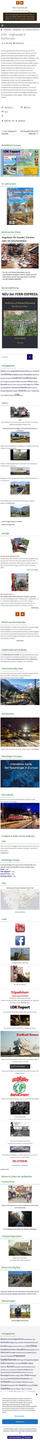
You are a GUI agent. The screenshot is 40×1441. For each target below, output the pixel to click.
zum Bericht (35, 749)
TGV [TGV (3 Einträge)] (25, 1389)
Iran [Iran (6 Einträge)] (16, 1363)
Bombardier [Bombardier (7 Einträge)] (28, 1342)
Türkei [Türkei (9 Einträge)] (2, 395)
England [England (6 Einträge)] (29, 1352)
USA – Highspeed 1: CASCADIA (9, 132)
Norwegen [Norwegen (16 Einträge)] (27, 384)
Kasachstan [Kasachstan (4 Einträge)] (18, 1367)
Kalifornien (7, 121)
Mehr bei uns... (25, 1003)
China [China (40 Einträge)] (8, 374)
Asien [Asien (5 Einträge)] (33, 1339)
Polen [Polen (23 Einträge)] (36, 384)
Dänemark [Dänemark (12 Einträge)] (35, 375)
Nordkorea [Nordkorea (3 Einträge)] (30, 1372)
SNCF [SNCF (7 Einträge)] (17, 1385)
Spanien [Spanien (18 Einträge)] (10, 391)
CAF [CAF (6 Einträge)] (19, 1346)
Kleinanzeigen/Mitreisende (20, 1320)
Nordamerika (16, 29)
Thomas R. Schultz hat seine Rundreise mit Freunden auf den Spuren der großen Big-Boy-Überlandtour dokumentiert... (20, 1293)
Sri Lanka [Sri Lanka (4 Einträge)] (29, 1385)
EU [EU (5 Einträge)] (6, 1356)
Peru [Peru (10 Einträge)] (32, 385)
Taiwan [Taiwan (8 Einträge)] (29, 391)
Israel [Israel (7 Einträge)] (19, 1363)
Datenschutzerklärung (15, 1437)
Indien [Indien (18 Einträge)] (17, 381)
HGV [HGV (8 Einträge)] (2, 381)
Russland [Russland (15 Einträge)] (14, 387)
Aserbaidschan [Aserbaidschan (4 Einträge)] (28, 1339)
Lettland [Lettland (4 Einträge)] (3, 1369)
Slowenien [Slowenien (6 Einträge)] (11, 1385)
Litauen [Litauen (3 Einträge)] (7, 1369)
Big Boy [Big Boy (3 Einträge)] (17, 1342)
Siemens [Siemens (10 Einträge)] (34, 388)
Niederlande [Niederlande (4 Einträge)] (24, 1372)
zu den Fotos (10, 503)
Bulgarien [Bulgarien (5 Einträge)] (11, 1346)
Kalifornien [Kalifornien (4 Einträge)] (4, 1367)
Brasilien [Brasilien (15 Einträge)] (36, 371)
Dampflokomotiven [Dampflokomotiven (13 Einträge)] (17, 375)
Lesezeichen (21, 121)
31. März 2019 (8, 43)
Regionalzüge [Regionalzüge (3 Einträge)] (4, 1378)
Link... (7, 869)
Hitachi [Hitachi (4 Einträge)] (22, 1360)
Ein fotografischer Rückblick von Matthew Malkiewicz (20, 1229)
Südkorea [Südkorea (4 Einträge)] (12, 1389)
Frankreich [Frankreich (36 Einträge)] (17, 377)
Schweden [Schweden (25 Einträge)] (22, 387)
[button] (37, 1394)
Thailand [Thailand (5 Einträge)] (29, 1389)
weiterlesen (20, 641)
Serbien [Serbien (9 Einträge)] (30, 387)
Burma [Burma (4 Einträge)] (16, 1346)
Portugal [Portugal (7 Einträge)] (33, 1375)
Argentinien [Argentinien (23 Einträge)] (16, 371)
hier (22, 678)
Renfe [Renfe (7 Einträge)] (2, 387)
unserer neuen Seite (27, 19)
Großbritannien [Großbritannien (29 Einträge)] (30, 378)
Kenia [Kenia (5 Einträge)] (22, 1367)
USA (13, 121)
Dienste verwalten (19, 1416)
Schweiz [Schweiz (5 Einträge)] (13, 1382)
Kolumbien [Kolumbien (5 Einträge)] (28, 1367)
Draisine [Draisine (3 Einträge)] (37, 1349)
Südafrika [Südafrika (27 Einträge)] (22, 390)
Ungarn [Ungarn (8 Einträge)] (12, 395)
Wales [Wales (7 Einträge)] (21, 395)
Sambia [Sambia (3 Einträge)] (31, 1378)
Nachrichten (7, 29)
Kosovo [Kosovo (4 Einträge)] (33, 1367)
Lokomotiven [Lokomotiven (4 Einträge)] (13, 1369)
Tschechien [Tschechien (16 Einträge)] (35, 391)
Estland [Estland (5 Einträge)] (3, 1356)
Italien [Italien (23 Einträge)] (30, 381)
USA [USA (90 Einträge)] (17, 395)
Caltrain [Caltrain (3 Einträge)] (23, 1346)
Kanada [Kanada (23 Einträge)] (4, 384)
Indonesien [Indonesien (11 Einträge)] (23, 382)
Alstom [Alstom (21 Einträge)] (3, 371)
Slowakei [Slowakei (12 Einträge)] (3, 391)
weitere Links (5, 1169)
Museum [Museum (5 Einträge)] (31, 1370)
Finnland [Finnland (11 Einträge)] (9, 378)
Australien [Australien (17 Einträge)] (25, 371)
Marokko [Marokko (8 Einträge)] (9, 384)
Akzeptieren (20, 1422)
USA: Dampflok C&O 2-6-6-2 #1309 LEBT (29, 132)
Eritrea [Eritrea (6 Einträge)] (34, 1352)
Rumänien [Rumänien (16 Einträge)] (7, 387)
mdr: (20, 420)
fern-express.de (20, 7)
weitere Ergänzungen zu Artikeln (12, 521)
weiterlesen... (35, 608)
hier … (37, 570)
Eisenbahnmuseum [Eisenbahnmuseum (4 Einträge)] (21, 1352)
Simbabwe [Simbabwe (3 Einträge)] (31, 1382)
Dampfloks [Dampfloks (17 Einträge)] (28, 374)
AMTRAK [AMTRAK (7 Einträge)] (9, 371)
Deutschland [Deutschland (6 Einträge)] (30, 1350)
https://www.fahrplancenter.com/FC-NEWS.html (22, 659)
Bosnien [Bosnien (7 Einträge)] (31, 371)
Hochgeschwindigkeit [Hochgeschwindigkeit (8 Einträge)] (9, 381)
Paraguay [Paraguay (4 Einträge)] (17, 1375)
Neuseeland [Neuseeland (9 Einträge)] (20, 384)
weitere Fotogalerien (8, 524)
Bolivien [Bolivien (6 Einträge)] (21, 1342)
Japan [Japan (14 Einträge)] (35, 381)
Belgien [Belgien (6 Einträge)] (12, 1342)
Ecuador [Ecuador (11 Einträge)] (3, 378)
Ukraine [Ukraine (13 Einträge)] (6, 395)
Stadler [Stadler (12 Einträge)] (15, 391)
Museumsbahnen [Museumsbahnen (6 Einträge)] (6, 1372)
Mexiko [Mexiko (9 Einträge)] (14, 384)
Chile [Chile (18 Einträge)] (2, 374)
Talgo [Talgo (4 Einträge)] (22, 1389)
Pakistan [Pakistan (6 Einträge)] (12, 1375)
